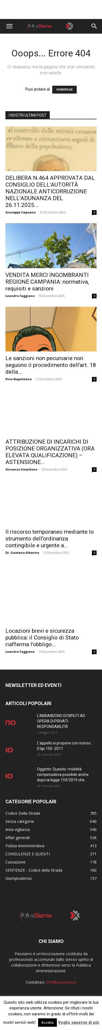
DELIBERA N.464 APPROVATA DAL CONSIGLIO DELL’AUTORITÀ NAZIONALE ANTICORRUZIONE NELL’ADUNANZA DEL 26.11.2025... (50, 191)
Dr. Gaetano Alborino (22, 553)
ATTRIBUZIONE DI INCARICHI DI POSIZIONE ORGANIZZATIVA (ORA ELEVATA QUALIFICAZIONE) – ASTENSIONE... (50, 452)
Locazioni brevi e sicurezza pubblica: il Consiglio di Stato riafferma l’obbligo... (42, 638)
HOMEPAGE (64, 89)
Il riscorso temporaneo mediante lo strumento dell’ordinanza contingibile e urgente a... (49, 539)
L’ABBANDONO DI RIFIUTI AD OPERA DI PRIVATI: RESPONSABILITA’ (61, 721)
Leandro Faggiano (20, 296)
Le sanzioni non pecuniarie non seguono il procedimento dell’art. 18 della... (50, 365)
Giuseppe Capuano (20, 212)
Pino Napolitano (18, 379)
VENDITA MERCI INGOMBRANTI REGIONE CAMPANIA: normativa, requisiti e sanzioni (47, 282)
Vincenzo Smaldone (21, 469)
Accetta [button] (47, 1023)
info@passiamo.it (61, 982)
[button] (9, 26)
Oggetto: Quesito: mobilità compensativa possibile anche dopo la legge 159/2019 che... (63, 774)
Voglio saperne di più (78, 1022)
